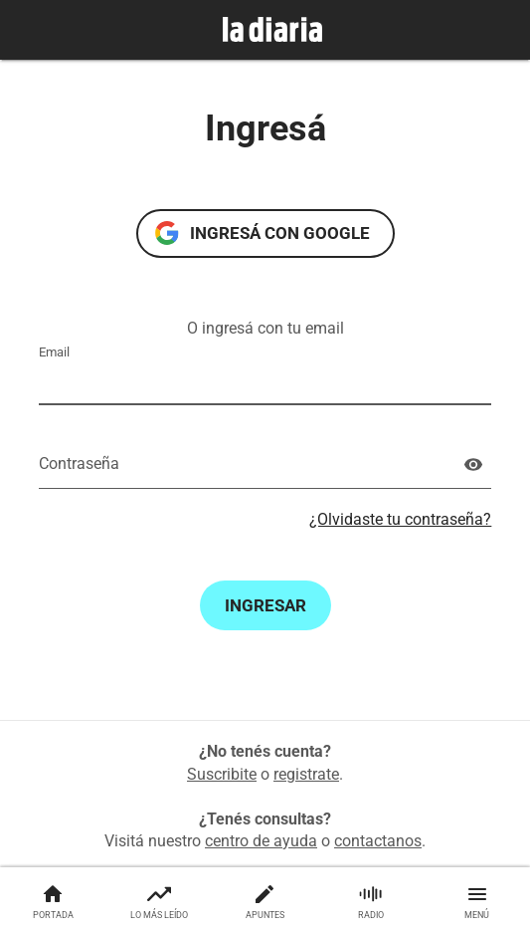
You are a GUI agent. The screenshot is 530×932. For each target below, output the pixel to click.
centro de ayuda (261, 840)
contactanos (378, 840)
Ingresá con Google (280, 233)
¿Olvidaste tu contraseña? (400, 519)
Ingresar (265, 605)
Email (54, 352)
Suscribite (222, 774)
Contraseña (79, 463)
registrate (306, 774)
